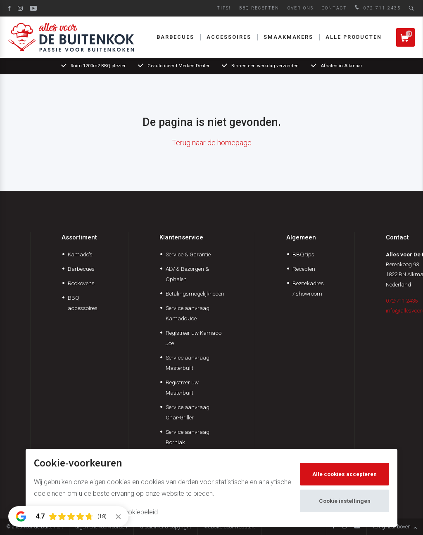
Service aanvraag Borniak (187, 436)
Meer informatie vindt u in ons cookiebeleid (96, 512)
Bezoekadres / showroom (308, 288)
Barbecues (175, 37)
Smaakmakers (288, 37)
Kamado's (80, 254)
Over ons (301, 8)
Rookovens (81, 283)
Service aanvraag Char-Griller (187, 412)
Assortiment (79, 237)
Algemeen (301, 237)
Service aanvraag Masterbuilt (187, 362)
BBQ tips (303, 254)
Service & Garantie (188, 254)
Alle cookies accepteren (344, 474)
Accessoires (229, 37)
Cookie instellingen (345, 500)
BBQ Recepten (259, 8)
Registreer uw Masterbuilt (182, 387)
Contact (334, 8)
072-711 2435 (377, 8)
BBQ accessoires (82, 302)
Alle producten (354, 37)
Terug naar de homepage (212, 142)
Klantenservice (181, 237)
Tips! (224, 8)
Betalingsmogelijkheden (195, 293)
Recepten (303, 268)
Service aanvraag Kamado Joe (187, 313)
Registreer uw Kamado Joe (193, 337)
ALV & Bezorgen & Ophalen (187, 273)
